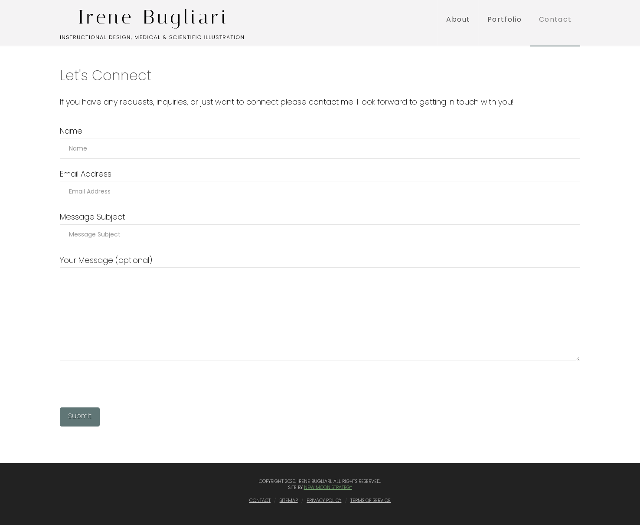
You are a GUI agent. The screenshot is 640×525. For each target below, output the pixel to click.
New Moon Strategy (328, 487)
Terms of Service (370, 500)
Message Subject (320, 226)
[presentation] (126, 386)
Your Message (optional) (320, 267)
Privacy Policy (324, 500)
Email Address (320, 183)
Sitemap (289, 500)
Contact (260, 500)
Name (320, 140)
